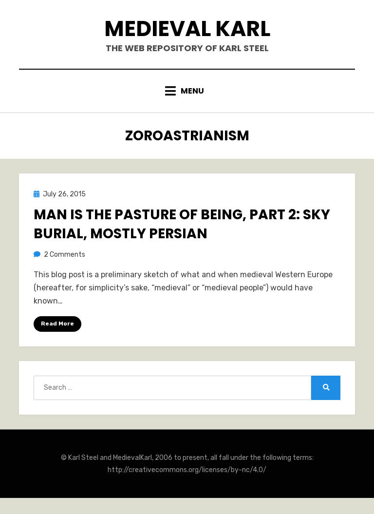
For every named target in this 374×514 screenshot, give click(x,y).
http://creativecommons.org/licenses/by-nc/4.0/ (187, 470)
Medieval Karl (187, 28)
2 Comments (64, 254)
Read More (57, 323)
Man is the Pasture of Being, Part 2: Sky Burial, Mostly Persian (182, 224)
